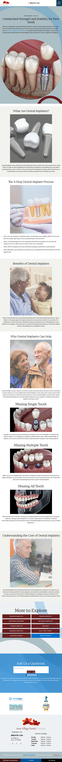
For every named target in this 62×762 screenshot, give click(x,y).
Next (31, 672)
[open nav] (59, 3)
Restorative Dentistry (45, 621)
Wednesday (34, 741)
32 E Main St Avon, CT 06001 (16, 739)
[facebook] (16, 743)
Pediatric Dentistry (45, 616)
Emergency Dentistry (16, 630)
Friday (33, 745)
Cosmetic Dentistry (16, 626)
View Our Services (45, 635)
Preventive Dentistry (16, 616)
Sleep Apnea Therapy (16, 635)
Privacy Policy (31, 755)
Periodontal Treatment (16, 621)
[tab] (26, 675)
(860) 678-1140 (33, 3)
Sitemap (25, 755)
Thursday (34, 743)
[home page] (6, 3)
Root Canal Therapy (45, 630)
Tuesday (33, 739)
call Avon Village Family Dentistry (16, 30)
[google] (12, 743)
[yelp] (20, 743)
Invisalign (45, 626)
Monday (33, 737)
